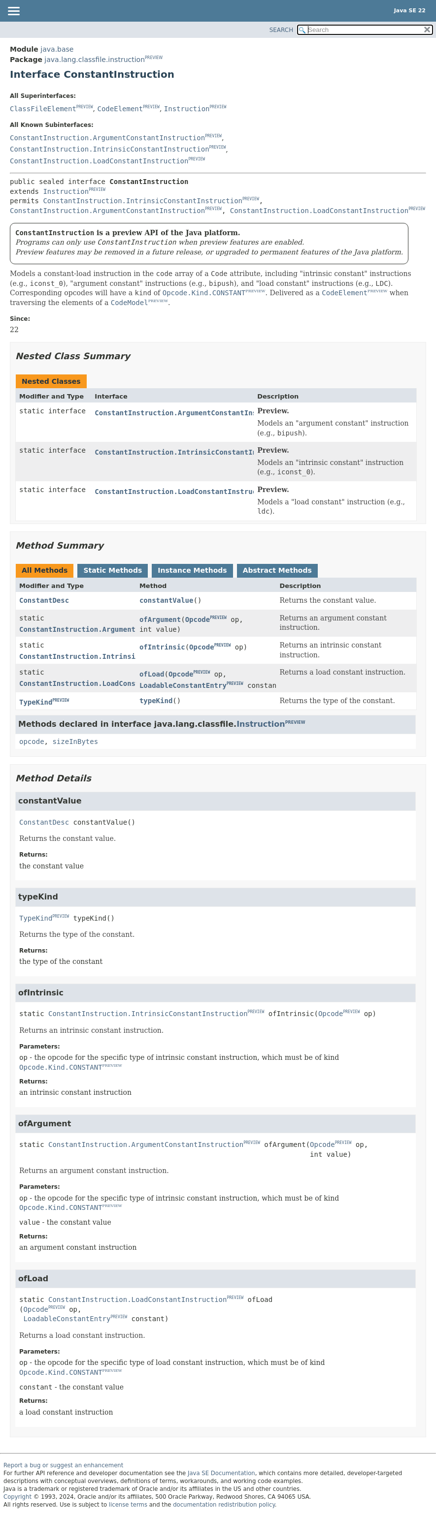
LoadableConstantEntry (183, 685)
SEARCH (281, 30)
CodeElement (120, 109)
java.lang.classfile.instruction (94, 59)
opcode (31, 741)
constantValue (166, 600)
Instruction (187, 109)
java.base (56, 49)
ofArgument (160, 619)
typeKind (155, 701)
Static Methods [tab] (112, 570)
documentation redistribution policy (223, 1504)
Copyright (17, 1496)
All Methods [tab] (44, 570)
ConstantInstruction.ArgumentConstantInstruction (107, 138)
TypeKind (35, 702)
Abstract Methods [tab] (277, 570)
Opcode (197, 619)
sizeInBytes (75, 741)
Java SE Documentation (221, 1473)
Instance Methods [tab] (192, 570)
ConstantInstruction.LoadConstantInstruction (99, 161)
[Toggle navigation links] (13, 12)
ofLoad (152, 674)
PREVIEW (154, 58)
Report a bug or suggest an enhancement (63, 1465)
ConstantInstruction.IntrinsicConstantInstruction (109, 149)
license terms (128, 1504)
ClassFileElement (43, 109)
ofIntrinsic (162, 647)
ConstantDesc (44, 600)
